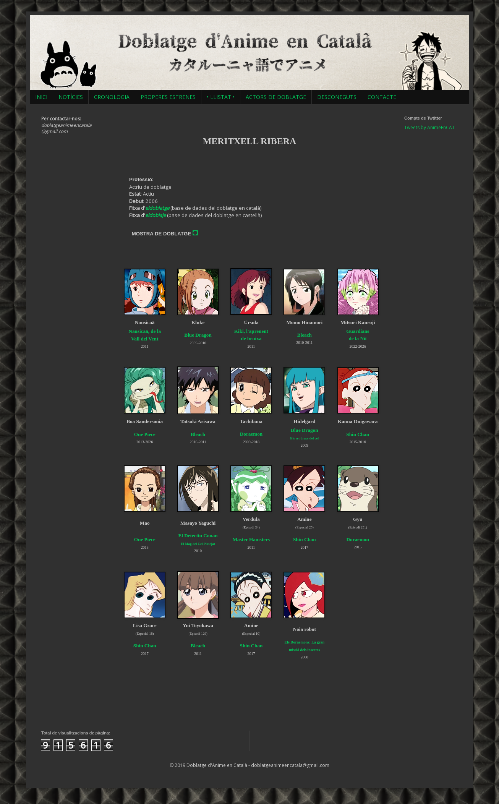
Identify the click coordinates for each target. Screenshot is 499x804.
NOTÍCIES (70, 96)
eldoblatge (157, 207)
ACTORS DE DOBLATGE (276, 96)
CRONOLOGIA (112, 96)
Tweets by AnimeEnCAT (429, 127)
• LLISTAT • (221, 96)
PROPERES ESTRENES (168, 96)
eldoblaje (155, 215)
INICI (41, 96)
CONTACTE (382, 96)
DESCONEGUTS (336, 96)
